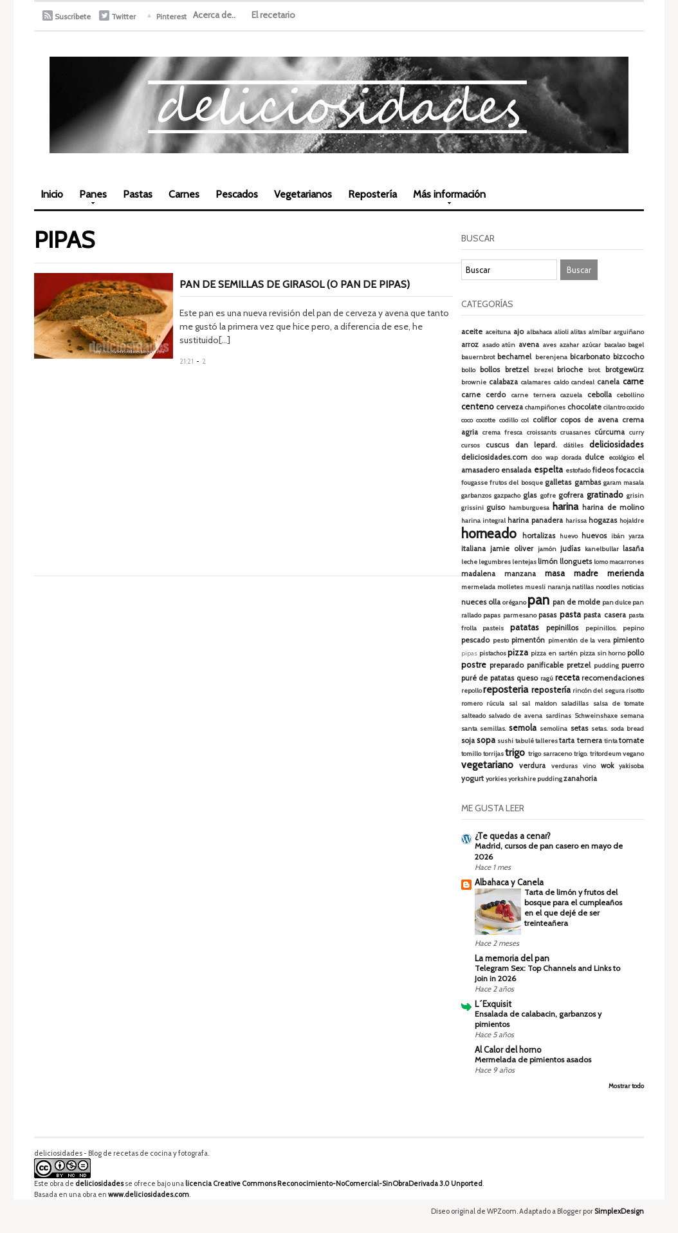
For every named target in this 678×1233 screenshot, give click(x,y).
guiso (495, 507)
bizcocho (628, 356)
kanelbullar (602, 549)
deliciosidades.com (494, 457)
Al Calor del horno (508, 1049)
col (525, 420)
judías (570, 548)
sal (513, 703)
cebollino (630, 395)
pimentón (528, 640)
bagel (636, 345)
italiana (473, 548)
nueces (473, 602)
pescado (475, 640)
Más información (446, 198)
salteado (473, 715)
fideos (603, 470)
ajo (518, 331)
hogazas (603, 520)
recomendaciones (613, 677)
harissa (576, 520)
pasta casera (604, 614)
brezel (543, 370)
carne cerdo (483, 394)
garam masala (623, 482)
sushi (505, 741)
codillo (508, 420)
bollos (490, 369)
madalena (478, 573)
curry (636, 432)
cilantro (614, 407)
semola (522, 727)
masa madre (571, 573)
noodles (607, 587)
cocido (635, 407)
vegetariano (487, 764)
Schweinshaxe (596, 715)
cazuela (571, 395)
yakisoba (631, 766)
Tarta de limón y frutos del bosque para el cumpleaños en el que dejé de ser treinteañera (573, 907)
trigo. (581, 753)
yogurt (472, 778)
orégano (514, 602)
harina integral (483, 520)
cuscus (497, 444)
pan (538, 600)
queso (527, 677)
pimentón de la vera (579, 640)
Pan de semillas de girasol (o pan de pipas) (294, 284)
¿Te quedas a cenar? (513, 836)
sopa (486, 740)
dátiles (573, 445)
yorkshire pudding (535, 779)
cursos (470, 445)
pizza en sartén (554, 653)
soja (468, 740)
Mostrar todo (626, 1085)
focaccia (630, 470)
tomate (631, 740)
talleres (546, 741)
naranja (559, 587)
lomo (601, 562)
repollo (471, 690)
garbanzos (476, 495)
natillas (583, 587)
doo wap (544, 457)
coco (467, 420)
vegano (633, 753)
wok (607, 765)
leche (469, 562)
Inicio (52, 194)
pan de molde (576, 602)
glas (529, 495)
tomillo (471, 753)
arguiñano (629, 332)
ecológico (621, 457)
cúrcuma (609, 432)
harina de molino (613, 507)
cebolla (599, 394)
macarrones (626, 562)
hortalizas (538, 535)
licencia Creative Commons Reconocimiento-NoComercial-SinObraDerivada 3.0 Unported (333, 1183)
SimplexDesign (619, 1211)
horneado (489, 533)
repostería (551, 689)
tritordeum (605, 753)
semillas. (493, 728)
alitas (578, 332)
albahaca (539, 332)
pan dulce (616, 602)
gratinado (605, 494)
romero (471, 703)
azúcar (591, 345)
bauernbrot (478, 357)
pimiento (628, 640)
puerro (632, 665)
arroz (470, 344)
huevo (569, 536)
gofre (548, 495)
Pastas (137, 194)
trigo (515, 752)
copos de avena (589, 419)
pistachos (492, 653)
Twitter (123, 16)
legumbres (495, 562)
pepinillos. (601, 628)
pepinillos (562, 627)
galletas (558, 482)
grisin (635, 495)
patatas (524, 627)
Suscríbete (73, 16)
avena (528, 344)
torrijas (493, 753)
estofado (578, 470)
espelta (548, 469)
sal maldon (539, 703)
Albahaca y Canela (509, 882)
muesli (535, 587)
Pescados (236, 194)
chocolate (584, 406)
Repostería (372, 194)
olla (494, 602)
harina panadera (535, 520)
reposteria (505, 689)
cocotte (485, 420)
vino (589, 766)
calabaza (503, 381)
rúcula (495, 703)
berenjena (551, 357)
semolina (553, 728)
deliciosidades (616, 444)
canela (608, 381)
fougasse (474, 482)
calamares (536, 382)
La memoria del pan (512, 958)
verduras (564, 766)
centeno (477, 406)
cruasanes (575, 432)
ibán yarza (627, 536)
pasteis (493, 628)
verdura (532, 765)
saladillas (575, 703)
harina (565, 506)
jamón (547, 549)
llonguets (576, 561)
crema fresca (502, 432)
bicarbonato (590, 356)
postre (473, 664)
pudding (606, 665)
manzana (520, 573)
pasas (547, 614)
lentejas (524, 562)
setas (579, 728)
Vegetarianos (303, 194)
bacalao (614, 345)
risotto (635, 690)
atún (508, 345)
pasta (570, 614)
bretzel (517, 369)
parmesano (519, 615)
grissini (472, 508)
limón (548, 561)
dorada (572, 457)
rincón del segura (599, 690)
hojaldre (631, 520)
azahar (569, 345)
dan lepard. (536, 444)
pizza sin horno (603, 653)
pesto (501, 640)
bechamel (514, 356)
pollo (635, 652)
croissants (541, 432)
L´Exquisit (493, 1004)
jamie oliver (511, 548)
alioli (561, 332)
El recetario (273, 15)
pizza (518, 652)
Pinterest (171, 16)
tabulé (524, 741)
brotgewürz (624, 369)
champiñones (545, 407)
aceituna (498, 332)
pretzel (579, 665)
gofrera (570, 495)
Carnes (184, 194)
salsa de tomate (618, 703)
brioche (570, 369)
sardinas (558, 715)
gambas (587, 482)
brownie (473, 382)
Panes (90, 198)
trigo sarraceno (550, 753)
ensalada (516, 470)
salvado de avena (515, 715)
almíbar (600, 332)
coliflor (544, 419)
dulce (594, 457)
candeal (582, 382)
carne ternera (533, 395)
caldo (561, 382)
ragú (546, 678)
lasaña (633, 548)
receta (567, 677)
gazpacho (507, 495)
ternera (589, 740)
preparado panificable (526, 665)
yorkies (496, 779)
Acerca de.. (214, 15)
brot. (594, 370)
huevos (594, 535)
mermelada (478, 587)
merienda (625, 573)
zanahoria (580, 778)
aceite (471, 331)
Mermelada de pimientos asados (533, 1059)
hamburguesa (529, 508)
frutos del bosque (516, 482)
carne (633, 381)
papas (491, 615)
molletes (510, 587)
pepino (633, 628)
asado (490, 345)
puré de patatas (488, 677)
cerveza (509, 406)
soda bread (627, 728)
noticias (632, 587)
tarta (566, 740)
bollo (468, 370)
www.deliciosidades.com (148, 1194)
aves (549, 345)
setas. (599, 728)
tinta (611, 741)
